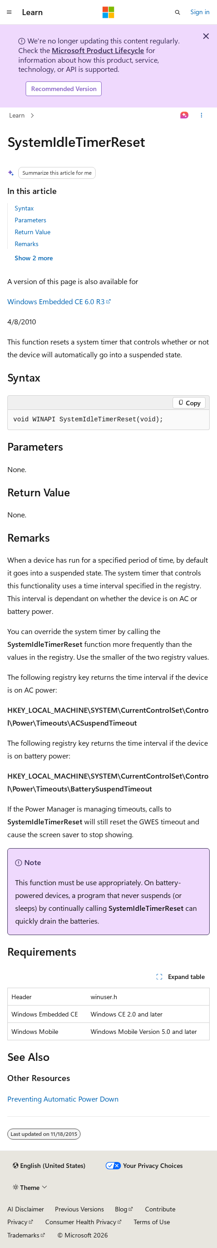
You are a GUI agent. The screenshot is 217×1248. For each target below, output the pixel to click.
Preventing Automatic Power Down (63, 1098)
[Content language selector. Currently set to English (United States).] (49, 1165)
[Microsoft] (108, 12)
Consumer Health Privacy (80, 1221)
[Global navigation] (9, 12)
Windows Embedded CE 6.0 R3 (56, 301)
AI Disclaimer (25, 1209)
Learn (17, 115)
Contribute (160, 1209)
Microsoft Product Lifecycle (98, 50)
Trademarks (23, 1235)
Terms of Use (152, 1221)
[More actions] (202, 115)
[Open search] (177, 12)
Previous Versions (79, 1209)
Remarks (26, 243)
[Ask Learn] (185, 115)
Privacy (17, 1221)
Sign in (200, 11)
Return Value (32, 231)
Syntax (24, 208)
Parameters (30, 219)
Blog (121, 1209)
